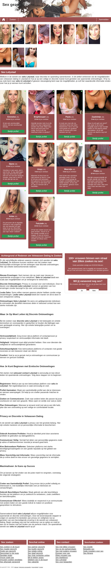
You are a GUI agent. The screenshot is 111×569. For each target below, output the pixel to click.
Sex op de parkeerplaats (66, 549)
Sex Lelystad (61, 560)
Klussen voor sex (63, 553)
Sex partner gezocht (36, 547)
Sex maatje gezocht (8, 549)
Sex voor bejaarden (64, 562)
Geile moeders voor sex (93, 551)
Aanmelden (104, 20)
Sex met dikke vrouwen (65, 547)
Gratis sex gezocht (8, 551)
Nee (94, 290)
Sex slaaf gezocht (35, 553)
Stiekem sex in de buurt (38, 560)
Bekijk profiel (13, 131)
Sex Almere (88, 553)
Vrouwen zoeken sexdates (11, 560)
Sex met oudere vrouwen (66, 551)
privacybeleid (35, 567)
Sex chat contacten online (39, 555)
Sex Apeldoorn (62, 558)
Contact (41, 567)
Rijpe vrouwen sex (63, 555)
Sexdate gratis (6, 555)
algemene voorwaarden (25, 567)
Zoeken (13, 20)
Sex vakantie (33, 562)
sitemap (16, 567)
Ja (82, 290)
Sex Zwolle (88, 547)
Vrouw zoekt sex (7, 558)
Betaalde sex (88, 549)
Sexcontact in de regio (9, 553)
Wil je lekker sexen (36, 558)
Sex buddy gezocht (36, 549)
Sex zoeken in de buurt (10, 547)
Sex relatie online (35, 551)
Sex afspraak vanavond (10, 562)
